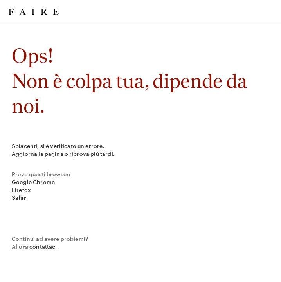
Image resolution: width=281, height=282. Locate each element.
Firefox (21, 189)
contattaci (43, 246)
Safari (20, 197)
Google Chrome (33, 182)
